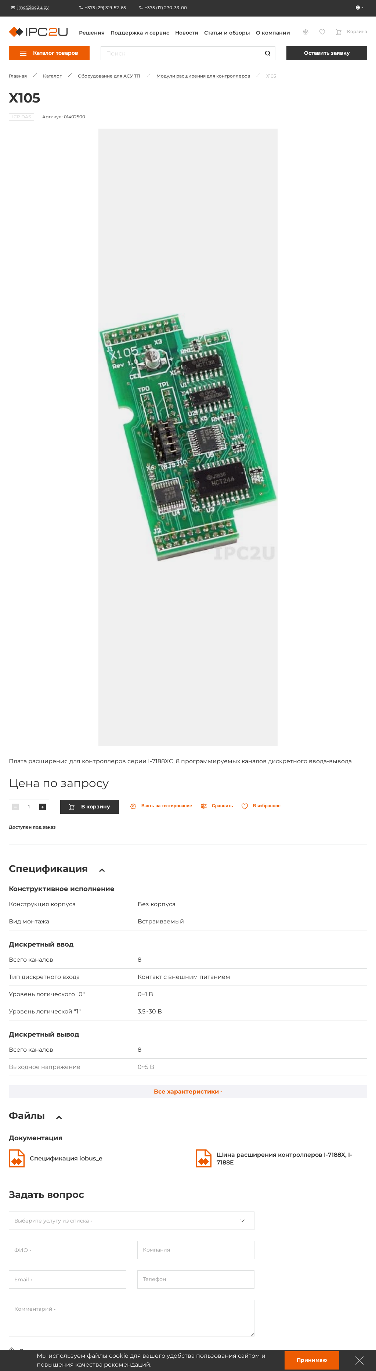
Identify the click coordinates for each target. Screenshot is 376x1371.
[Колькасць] (29, 756)
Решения (92, 32)
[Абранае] (261, 755)
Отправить (32, 1321)
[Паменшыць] (15, 756)
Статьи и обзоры (227, 32)
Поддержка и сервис (140, 32)
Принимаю (312, 1360)
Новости (186, 32)
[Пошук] (267, 53)
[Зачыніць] (359, 1360)
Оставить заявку (327, 53)
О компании (273, 32)
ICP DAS (21, 116)
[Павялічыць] (42, 756)
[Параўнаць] (216, 755)
